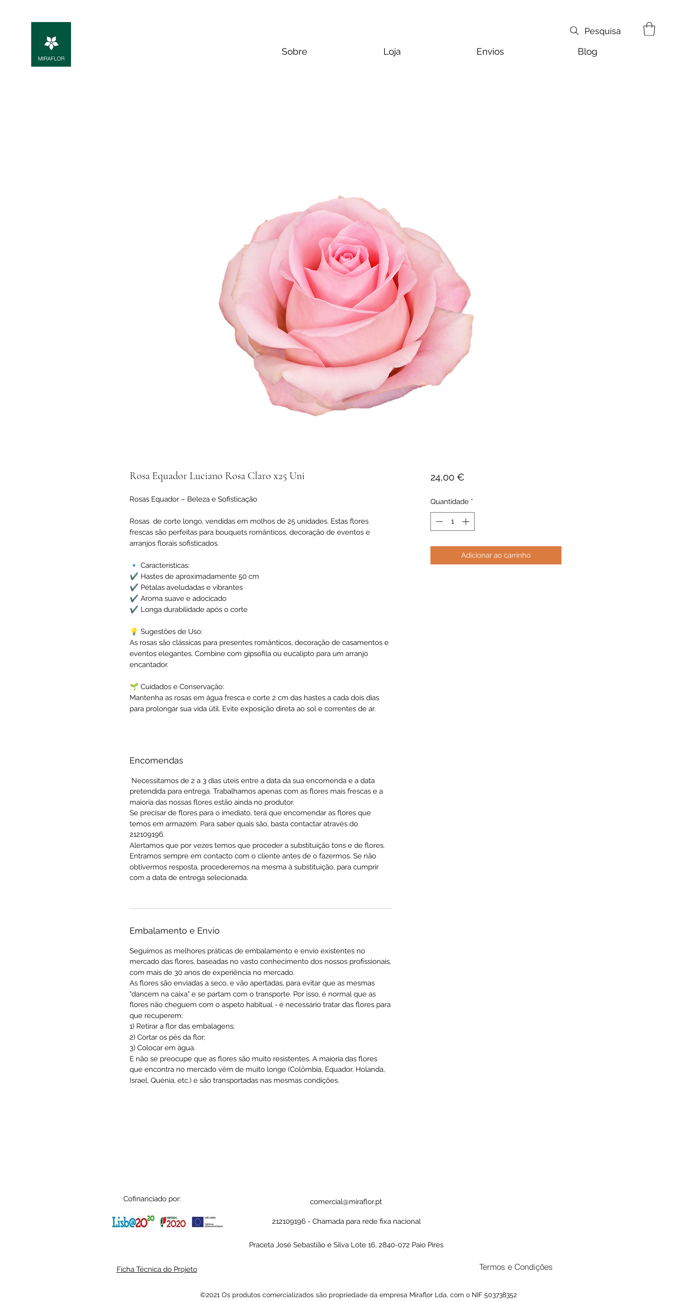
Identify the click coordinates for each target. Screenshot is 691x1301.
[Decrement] (438, 521)
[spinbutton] (452, 521)
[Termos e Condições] (516, 1266)
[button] (649, 29)
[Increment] (466, 521)
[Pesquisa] (594, 31)
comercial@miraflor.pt (346, 1201)
